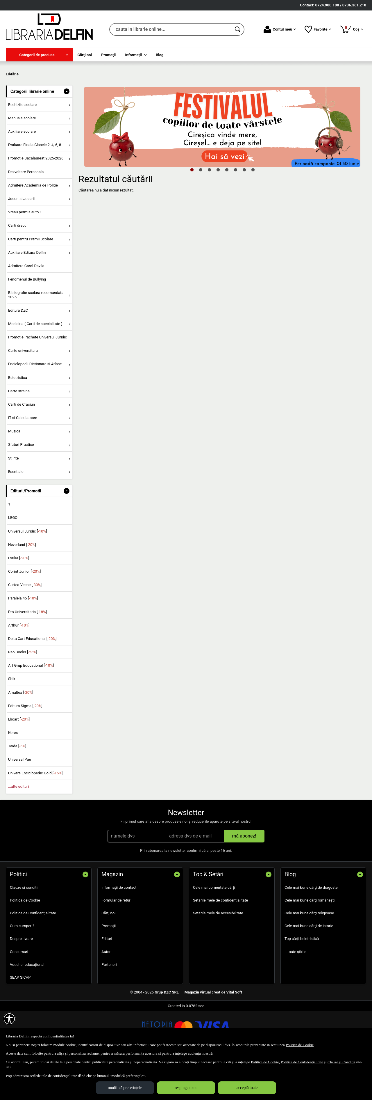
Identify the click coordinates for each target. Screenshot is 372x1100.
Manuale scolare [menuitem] (22, 160)
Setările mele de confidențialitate (220, 942)
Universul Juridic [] (27, 573)
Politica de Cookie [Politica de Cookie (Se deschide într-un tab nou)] (300, 1045)
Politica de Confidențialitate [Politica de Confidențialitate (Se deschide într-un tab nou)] (302, 1062)
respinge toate (186, 1087)
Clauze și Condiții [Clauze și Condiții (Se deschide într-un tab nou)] (341, 1062)
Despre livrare (21, 981)
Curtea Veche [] (25, 627)
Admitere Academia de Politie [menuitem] (33, 227)
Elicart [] (19, 761)
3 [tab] (209, 211)
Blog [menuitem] (160, 55)
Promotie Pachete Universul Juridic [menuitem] (37, 379)
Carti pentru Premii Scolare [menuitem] (30, 281)
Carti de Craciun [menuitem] (21, 446)
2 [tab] (200, 211)
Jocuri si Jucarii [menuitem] (21, 240)
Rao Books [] (22, 694)
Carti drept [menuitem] (17, 267)
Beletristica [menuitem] (17, 419)
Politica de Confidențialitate (33, 955)
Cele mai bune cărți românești (310, 942)
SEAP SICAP (20, 1019)
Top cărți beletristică (302, 981)
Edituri (106, 981)
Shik (11, 721)
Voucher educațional (27, 1006)
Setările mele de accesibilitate (218, 955)
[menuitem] (39, 54)
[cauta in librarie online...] (170, 29)
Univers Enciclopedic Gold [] (35, 815)
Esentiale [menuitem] (16, 513)
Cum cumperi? (22, 968)
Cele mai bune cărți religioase (309, 955)
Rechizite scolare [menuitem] (22, 146)
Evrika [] (18, 600)
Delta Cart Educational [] (32, 680)
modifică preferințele (125, 1087)
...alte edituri (18, 828)
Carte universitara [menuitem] (23, 393)
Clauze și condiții (24, 929)
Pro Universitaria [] (27, 654)
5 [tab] (227, 211)
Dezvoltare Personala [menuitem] (26, 214)
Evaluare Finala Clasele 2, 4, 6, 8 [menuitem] (34, 187)
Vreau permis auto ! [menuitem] (24, 254)
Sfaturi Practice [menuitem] (21, 487)
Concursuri (19, 993)
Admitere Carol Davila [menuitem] (26, 308)
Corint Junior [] (24, 613)
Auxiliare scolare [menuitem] (22, 173)
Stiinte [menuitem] (13, 500)
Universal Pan (19, 801)
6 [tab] (235, 211)
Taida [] (17, 788)
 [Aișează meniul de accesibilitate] (9, 1018)
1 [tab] (192, 211)
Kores (13, 775)
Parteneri (109, 1006)
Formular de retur (115, 942)
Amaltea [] (20, 734)
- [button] (66, 133)
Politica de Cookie (25, 942)
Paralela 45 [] (23, 640)
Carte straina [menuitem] (19, 433)
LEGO (12, 560)
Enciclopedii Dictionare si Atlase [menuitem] (35, 406)
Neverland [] (22, 586)
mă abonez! (244, 878)
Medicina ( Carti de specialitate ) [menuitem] (35, 365)
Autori (106, 993)
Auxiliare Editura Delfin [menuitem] (27, 294)
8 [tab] (253, 211)
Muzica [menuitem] (14, 473)
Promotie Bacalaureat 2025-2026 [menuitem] (35, 200)
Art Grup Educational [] (31, 707)
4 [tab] (218, 211)
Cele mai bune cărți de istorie (309, 968)
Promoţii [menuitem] (108, 55)
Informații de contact (119, 929)
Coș (351, 29)
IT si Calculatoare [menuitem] (22, 459)
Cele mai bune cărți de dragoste (311, 929)
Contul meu (280, 29)
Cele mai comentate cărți (214, 929)
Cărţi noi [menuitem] (85, 55)
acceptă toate (247, 1087)
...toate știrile (295, 993)
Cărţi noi (108, 955)
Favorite (318, 29)
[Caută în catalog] (238, 29)
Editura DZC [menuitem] (18, 352)
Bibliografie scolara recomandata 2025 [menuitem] (36, 337)
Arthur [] (19, 667)
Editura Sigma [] (25, 748)
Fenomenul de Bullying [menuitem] (27, 321)
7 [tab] (244, 211)
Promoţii (108, 968)
